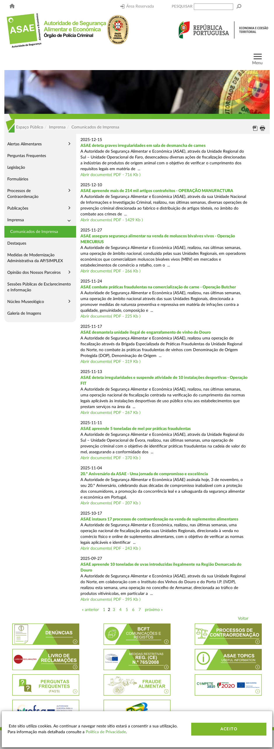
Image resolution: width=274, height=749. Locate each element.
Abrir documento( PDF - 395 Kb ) (110, 600)
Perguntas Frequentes (26, 156)
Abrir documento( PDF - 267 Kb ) (110, 413)
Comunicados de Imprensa (34, 232)
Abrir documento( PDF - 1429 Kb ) (111, 220)
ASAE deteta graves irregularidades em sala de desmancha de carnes (142, 146)
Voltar (243, 618)
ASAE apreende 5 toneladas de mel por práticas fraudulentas (135, 429)
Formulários (17, 179)
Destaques (16, 243)
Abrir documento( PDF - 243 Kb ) (110, 548)
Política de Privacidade (106, 732)
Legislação (16, 168)
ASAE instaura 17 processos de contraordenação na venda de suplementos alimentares (159, 519)
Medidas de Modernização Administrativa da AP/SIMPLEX (35, 258)
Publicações (17, 208)
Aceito (228, 729)
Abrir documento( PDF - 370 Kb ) (110, 458)
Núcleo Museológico (25, 302)
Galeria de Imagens (24, 313)
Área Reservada (137, 6)
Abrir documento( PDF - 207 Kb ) (110, 503)
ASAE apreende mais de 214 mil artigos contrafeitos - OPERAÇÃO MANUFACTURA (156, 191)
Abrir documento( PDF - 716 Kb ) (110, 175)
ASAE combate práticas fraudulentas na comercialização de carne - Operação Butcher (158, 287)
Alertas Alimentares (24, 144)
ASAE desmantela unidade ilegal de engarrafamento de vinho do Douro (145, 332)
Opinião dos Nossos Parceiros (34, 273)
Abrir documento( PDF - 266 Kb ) (110, 271)
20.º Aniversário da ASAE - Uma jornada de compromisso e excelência (144, 474)
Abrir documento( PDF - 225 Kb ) (110, 316)
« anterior (90, 610)
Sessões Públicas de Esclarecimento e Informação (39, 287)
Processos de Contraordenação (22, 194)
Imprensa (15, 220)
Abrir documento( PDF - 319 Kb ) (110, 362)
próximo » (154, 610)
